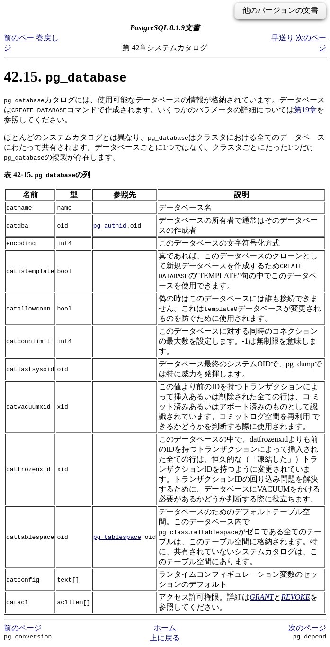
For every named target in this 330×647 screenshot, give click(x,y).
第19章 (305, 110)
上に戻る (165, 638)
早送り (282, 38)
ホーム (164, 628)
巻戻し (47, 38)
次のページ (307, 628)
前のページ (23, 628)
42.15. (65, 76)
